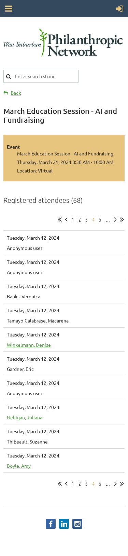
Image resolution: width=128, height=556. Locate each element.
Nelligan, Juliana (24, 417)
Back (16, 93)
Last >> (122, 219)
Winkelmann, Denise (29, 345)
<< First (60, 219)
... (108, 219)
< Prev (66, 219)
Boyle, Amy (19, 466)
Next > (115, 219)
